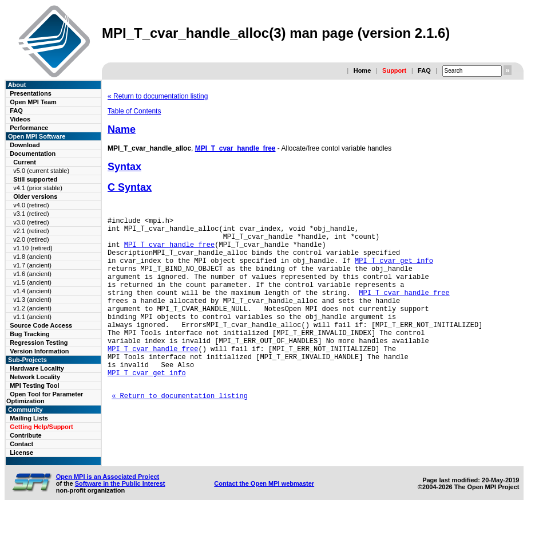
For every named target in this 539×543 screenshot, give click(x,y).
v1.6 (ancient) (32, 273)
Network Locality (35, 376)
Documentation (33, 153)
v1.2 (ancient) (32, 308)
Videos (20, 119)
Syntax (124, 166)
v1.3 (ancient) (32, 299)
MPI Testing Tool (34, 385)
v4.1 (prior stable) (37, 187)
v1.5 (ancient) (32, 282)
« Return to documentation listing (158, 96)
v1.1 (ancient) (32, 316)
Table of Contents (134, 111)
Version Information (39, 351)
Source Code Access (41, 325)
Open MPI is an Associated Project (108, 506)
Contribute (26, 435)
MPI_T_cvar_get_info (394, 271)
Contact (21, 443)
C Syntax (130, 187)
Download (25, 144)
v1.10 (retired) (32, 248)
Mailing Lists (29, 418)
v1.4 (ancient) (32, 291)
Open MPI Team (33, 102)
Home (362, 70)
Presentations (30, 93)
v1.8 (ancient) (32, 256)
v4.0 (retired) (31, 205)
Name (122, 129)
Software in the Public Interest (120, 513)
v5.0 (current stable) (41, 170)
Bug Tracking (30, 333)
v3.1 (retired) (31, 213)
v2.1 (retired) (31, 230)
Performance (29, 127)
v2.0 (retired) (31, 239)
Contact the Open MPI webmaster (264, 513)
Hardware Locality (37, 368)
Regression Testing (39, 342)
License (21, 452)
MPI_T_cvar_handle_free (235, 148)
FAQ (424, 70)
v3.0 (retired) (31, 222)
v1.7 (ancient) (32, 265)
